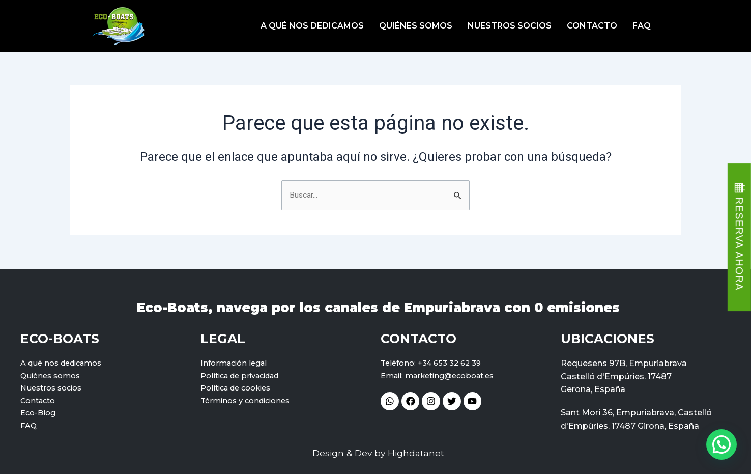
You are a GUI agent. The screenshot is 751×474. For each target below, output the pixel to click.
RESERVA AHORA (739, 244)
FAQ (641, 26)
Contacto (592, 26)
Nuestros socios (510, 26)
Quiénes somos (415, 26)
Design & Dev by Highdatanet (378, 453)
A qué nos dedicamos (312, 26)
